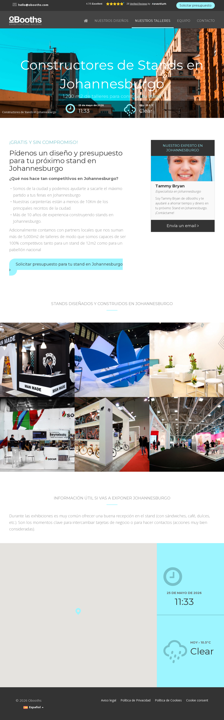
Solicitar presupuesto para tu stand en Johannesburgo (66, 267)
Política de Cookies (168, 700)
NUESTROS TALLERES (152, 21)
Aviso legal (108, 700)
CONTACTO (206, 21)
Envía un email (183, 225)
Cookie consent (197, 700)
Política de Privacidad (135, 700)
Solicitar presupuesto (196, 5)
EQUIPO (183, 21)
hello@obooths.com (33, 5)
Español (33, 707)
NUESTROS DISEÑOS (111, 21)
